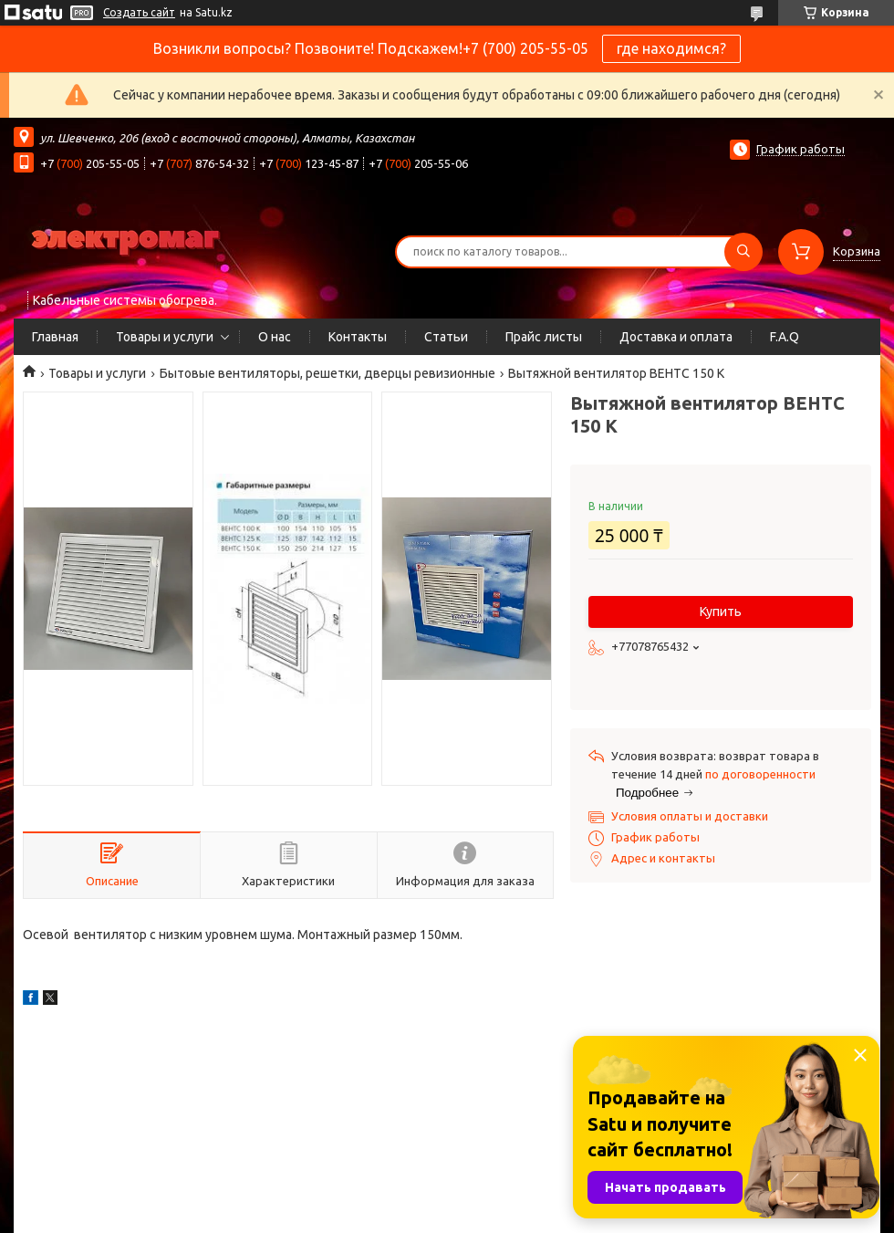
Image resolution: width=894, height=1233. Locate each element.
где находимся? (671, 48)
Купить (721, 611)
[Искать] (743, 252)
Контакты (357, 336)
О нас (274, 336)
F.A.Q (784, 336)
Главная (55, 336)
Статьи (446, 336)
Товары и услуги (164, 336)
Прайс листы (543, 336)
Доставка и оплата (676, 336)
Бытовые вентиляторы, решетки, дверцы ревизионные (327, 373)
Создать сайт (139, 12)
